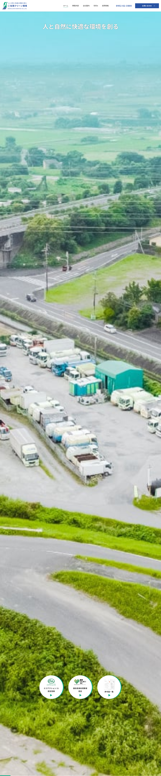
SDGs (96, 6)
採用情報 (105, 6)
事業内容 (75, 6)
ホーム (65, 6)
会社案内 (86, 6)
